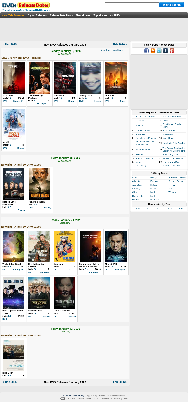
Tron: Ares (8, 95)
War (170, 188)
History (153, 185)
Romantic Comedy (177, 177)
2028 (159, 209)
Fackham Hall (35, 310)
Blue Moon (7, 373)
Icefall (6, 142)
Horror (153, 188)
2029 (170, 209)
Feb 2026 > (120, 44)
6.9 (9, 375)
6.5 (60, 98)
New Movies (83, 15)
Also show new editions (111, 50)
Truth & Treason (62, 310)
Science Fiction (175, 181)
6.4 (35, 101)
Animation (137, 185)
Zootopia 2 (140, 120)
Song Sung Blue (170, 154)
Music (153, 192)
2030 (181, 209)
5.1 (9, 145)
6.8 (9, 207)
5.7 (35, 204)
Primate (139, 125)
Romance (154, 200)
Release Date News (61, 15)
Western (172, 192)
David (165, 120)
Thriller (171, 185)
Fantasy (154, 181)
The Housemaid (142, 130)
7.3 (60, 313)
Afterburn (109, 95)
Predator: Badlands (172, 117)
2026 (137, 209)
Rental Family (169, 138)
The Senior (59, 95)
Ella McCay (140, 165)
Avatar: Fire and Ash (144, 117)
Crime (135, 192)
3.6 (111, 267)
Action (135, 177)
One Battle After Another (174, 143)
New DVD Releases (13, 15)
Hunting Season (37, 202)
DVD (5, 101)
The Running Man (171, 162)
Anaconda (140, 134)
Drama (135, 200)
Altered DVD (111, 264)
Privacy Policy (78, 396)
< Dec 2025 (10, 44)
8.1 (9, 316)
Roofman (58, 264)
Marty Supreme (142, 149)
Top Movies (100, 15)
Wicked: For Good (11, 264)
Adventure (137, 181)
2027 (148, 209)
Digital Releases (37, 15)
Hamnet (139, 154)
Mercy (138, 162)
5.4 (86, 98)
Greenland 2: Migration (146, 138)
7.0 (60, 267)
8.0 (35, 269)
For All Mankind (170, 130)
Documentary (138, 196)
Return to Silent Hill (144, 158)
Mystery (154, 196)
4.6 (111, 98)
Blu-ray (16, 101)
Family (153, 177)
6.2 (9, 98)
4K (22, 101)
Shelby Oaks (85, 95)
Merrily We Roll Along (173, 158)
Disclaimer (66, 396)
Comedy (136, 188)
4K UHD (115, 15)
